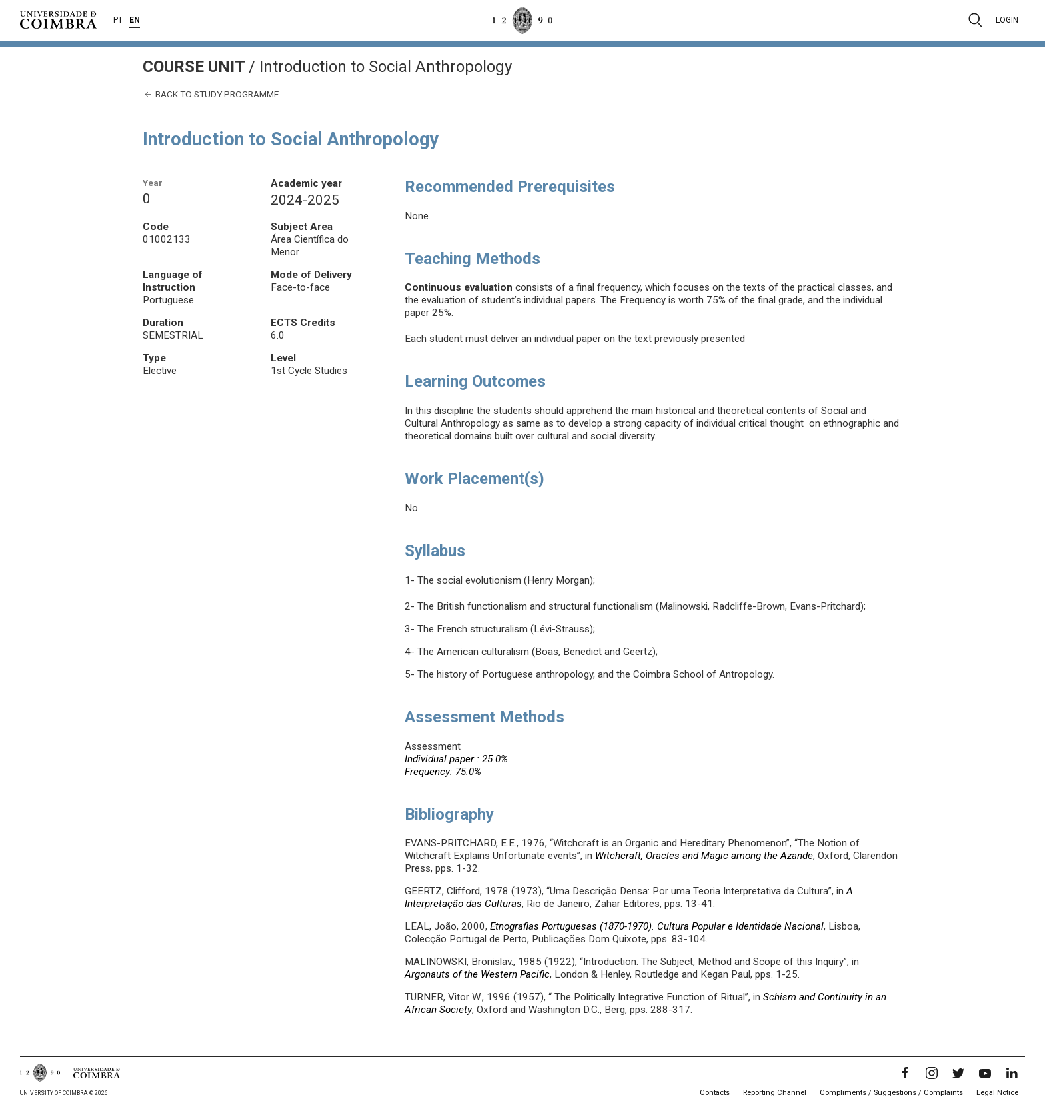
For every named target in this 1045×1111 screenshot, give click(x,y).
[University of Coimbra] (58, 19)
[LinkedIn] (1011, 1073)
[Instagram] (931, 1073)
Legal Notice (997, 1092)
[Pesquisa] (975, 20)
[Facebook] (905, 1073)
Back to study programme (211, 94)
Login (1007, 20)
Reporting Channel (774, 1092)
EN (134, 20)
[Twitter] (958, 1073)
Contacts (715, 1092)
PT (118, 20)
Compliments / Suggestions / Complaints (891, 1092)
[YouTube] (985, 1073)
